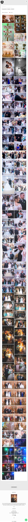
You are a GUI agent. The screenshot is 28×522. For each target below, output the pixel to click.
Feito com (14, 521)
